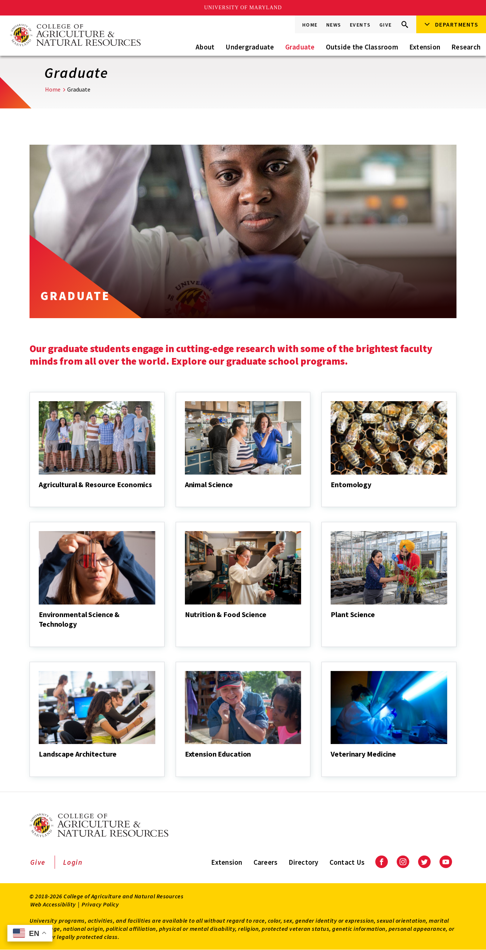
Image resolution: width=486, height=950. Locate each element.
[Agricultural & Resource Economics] (39, 494)
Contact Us (347, 862)
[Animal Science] (185, 494)
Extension (424, 46)
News (333, 24)
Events (360, 24)
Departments (457, 24)
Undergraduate (249, 46)
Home (310, 24)
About (205, 46)
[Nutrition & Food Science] (185, 624)
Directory (303, 862)
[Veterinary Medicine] (331, 764)
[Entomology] (331, 494)
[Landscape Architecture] (39, 764)
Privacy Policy (100, 904)
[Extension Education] (185, 764)
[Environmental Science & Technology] (39, 634)
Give (385, 24)
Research (465, 46)
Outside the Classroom (362, 46)
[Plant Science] (331, 624)
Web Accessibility (53, 904)
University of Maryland (243, 7)
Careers (266, 862)
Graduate (300, 46)
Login (73, 862)
